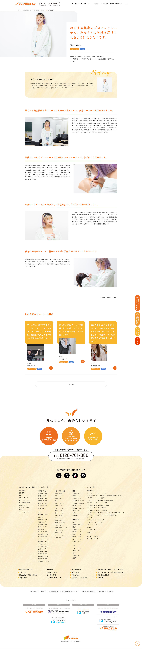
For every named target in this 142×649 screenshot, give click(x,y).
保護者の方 (23, 575)
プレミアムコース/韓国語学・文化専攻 (98, 503)
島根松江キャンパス (78, 522)
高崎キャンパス (42, 517)
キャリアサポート (24, 509)
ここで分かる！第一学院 (79, 4)
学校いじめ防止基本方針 (89, 589)
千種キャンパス (59, 523)
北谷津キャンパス (43, 532)
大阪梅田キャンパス (78, 498)
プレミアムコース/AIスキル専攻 (96, 505)
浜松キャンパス (59, 518)
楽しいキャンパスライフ (26, 498)
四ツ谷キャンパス (43, 536)
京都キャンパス (76, 491)
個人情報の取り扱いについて (70, 589)
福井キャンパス (59, 503)
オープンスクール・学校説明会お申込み (111, 569)
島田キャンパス (59, 513)
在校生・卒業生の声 (116, 4)
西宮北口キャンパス (78, 505)
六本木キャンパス (43, 544)
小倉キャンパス (76, 545)
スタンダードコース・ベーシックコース (98, 490)
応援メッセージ (23, 495)
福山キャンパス (76, 529)
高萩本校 (40, 514)
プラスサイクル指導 (24, 505)
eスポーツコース (92, 522)
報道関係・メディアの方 (79, 575)
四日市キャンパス (60, 535)
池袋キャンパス (42, 551)
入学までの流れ (52, 569)
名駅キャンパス (59, 528)
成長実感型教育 (23, 502)
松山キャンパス (76, 536)
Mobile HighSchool (92, 536)
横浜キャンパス (42, 556)
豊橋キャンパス (59, 530)
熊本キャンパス (76, 550)
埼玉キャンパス (42, 519)
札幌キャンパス (42, 493)
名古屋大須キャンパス (61, 525)
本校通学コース (91, 529)
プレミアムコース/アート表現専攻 (97, 507)
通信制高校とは (77, 567)
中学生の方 (23, 569)
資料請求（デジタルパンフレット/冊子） (111, 567)
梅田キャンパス (76, 503)
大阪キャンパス (76, 496)
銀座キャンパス (42, 534)
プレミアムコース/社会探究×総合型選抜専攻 (100, 498)
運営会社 (43, 589)
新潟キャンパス (59, 491)
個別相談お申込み (103, 572)
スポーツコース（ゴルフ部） (95, 520)
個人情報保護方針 (54, 589)
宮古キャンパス (42, 501)
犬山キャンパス (59, 532)
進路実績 (50, 567)
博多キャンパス (76, 548)
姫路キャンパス (76, 510)
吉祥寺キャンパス (43, 554)
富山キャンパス (59, 498)
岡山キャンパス (76, 524)
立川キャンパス (42, 546)
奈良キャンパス (76, 493)
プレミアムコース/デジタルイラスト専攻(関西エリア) (102, 512)
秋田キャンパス (42, 496)
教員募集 (101, 589)
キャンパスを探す (93, 4)
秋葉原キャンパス (43, 539)
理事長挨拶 (22, 488)
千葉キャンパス (42, 529)
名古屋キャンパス (60, 520)
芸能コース (90, 515)
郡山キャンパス (42, 505)
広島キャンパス (76, 527)
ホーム (19, 10)
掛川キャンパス (59, 515)
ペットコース (91, 527)
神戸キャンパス (76, 508)
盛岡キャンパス (42, 498)
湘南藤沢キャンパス (44, 559)
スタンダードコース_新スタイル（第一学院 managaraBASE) (104, 493)
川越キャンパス (42, 522)
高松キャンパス (76, 532)
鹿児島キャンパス (77, 555)
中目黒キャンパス (43, 541)
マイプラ (21, 507)
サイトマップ (33, 589)
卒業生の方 (75, 572)
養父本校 (75, 513)
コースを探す (104, 4)
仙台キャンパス (42, 503)
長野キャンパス (59, 496)
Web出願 (100, 575)
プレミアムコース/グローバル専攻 (97, 500)
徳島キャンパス (76, 534)
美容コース (90, 525)
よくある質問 (51, 572)
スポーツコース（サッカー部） (96, 517)
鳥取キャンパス (76, 519)
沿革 (20, 493)
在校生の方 (75, 569)
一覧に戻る (71, 382)
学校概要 (21, 490)
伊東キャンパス (59, 508)
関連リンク (110, 589)
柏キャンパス (42, 527)
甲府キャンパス (59, 505)
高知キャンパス (76, 539)
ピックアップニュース (54, 575)
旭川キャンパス (42, 491)
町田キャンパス (42, 549)
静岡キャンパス (59, 510)
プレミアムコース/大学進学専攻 (96, 495)
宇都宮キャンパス (43, 512)
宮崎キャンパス (76, 553)
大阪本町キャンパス (78, 501)
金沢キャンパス (59, 501)
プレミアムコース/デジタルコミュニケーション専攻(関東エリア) (105, 510)
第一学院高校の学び (24, 500)
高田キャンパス (59, 493)
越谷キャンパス (42, 524)
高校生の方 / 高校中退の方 (28, 572)
